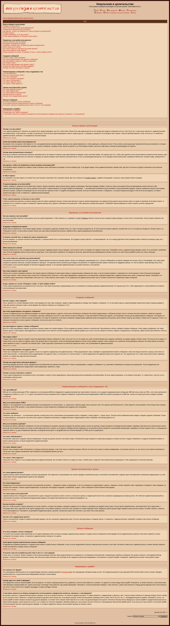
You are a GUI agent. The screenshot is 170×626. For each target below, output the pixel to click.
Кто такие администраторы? (12, 89)
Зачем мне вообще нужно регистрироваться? (18, 28)
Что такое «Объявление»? (12, 80)
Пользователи (112, 10)
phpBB (81, 623)
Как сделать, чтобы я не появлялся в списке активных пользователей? (27, 31)
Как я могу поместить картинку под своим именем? (20, 49)
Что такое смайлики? (10, 77)
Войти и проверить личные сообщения (116, 12)
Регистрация (131, 10)
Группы (122, 10)
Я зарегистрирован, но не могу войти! (16, 34)
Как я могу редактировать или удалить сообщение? (20, 59)
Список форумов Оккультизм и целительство (18, 18)
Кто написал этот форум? (11, 110)
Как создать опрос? (9, 63)
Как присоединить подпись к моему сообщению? (19, 61)
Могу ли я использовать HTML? (13, 75)
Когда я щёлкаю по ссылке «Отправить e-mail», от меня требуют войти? (27, 52)
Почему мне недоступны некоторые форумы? (18, 66)
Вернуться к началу (9, 138)
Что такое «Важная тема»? (12, 82)
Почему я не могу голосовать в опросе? (16, 68)
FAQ (96, 10)
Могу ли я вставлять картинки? (13, 78)
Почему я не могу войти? (11, 26)
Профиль (98, 12)
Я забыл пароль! (8, 33)
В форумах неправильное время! (14, 43)
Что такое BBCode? (9, 73)
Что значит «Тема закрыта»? (12, 84)
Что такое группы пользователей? (14, 93)
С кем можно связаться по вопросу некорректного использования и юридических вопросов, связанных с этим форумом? (44, 114)
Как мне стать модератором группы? (15, 96)
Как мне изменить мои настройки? (14, 42)
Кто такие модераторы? (11, 91)
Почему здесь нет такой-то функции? (15, 112)
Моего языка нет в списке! (12, 47)
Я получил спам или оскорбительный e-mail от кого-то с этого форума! (27, 105)
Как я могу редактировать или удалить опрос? (18, 64)
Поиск (102, 10)
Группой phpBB (67, 572)
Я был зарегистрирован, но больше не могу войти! (20, 36)
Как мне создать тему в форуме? (14, 58)
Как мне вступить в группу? (12, 94)
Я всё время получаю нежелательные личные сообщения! (23, 103)
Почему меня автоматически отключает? (17, 29)
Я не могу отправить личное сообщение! (17, 101)
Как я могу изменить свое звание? (14, 50)
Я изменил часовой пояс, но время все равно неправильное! (23, 45)
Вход (133, 12)
